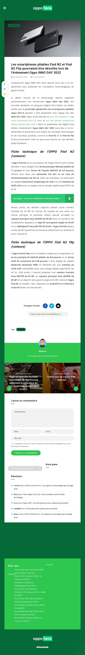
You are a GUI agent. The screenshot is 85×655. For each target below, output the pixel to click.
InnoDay (21, 329)
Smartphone (14, 25)
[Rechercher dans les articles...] (25, 468)
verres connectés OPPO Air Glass (33, 120)
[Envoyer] (39, 468)
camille (17, 508)
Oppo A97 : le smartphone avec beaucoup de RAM (45, 503)
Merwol (42, 351)
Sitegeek (11, 574)
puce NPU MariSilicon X (61, 116)
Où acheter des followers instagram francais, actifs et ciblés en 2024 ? (30, 592)
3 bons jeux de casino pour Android (41, 508)
